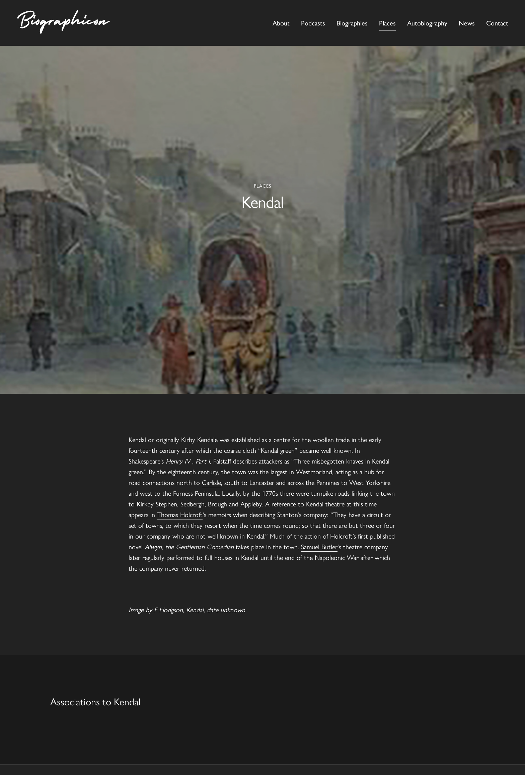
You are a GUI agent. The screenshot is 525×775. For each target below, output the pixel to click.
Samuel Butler (319, 546)
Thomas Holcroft (180, 514)
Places (387, 23)
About (281, 23)
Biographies (352, 23)
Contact (497, 23)
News (467, 23)
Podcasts (313, 23)
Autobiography (427, 23)
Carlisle (211, 482)
